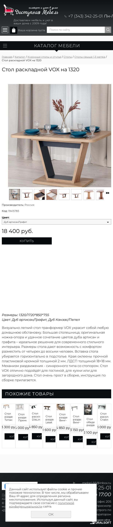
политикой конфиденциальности (41, 504)
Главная (7, 57)
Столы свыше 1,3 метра (89, 57)
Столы (68, 57)
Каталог (20, 57)
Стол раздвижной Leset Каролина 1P (50, 419)
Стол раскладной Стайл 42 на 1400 (104, 416)
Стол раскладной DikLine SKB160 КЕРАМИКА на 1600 (36, 416)
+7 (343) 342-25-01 (85, 16)
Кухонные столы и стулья (44, 57)
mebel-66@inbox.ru (96, 483)
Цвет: (5, 217)
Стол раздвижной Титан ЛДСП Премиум (9, 416)
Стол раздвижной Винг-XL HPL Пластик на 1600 (63, 417)
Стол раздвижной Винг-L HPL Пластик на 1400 (77, 419)
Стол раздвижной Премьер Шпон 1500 (22, 417)
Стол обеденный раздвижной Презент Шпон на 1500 (91, 422)
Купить (27, 241)
